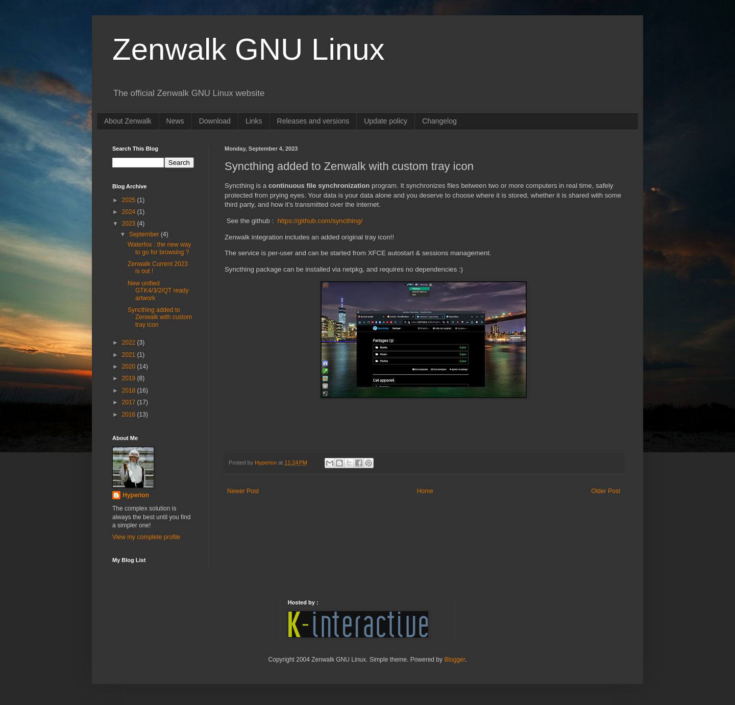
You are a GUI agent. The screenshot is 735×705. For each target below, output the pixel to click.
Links (254, 121)
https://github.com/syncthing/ (319, 221)
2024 (129, 211)
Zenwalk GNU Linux (248, 49)
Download (215, 121)
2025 (129, 200)
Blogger (454, 659)
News (175, 121)
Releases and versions (313, 121)
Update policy (385, 121)
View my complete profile (146, 537)
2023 (129, 223)
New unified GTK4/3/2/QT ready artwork (158, 291)
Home (425, 491)
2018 (129, 390)
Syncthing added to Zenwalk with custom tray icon (160, 317)
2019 (129, 378)
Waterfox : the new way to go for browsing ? (159, 248)
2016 (129, 414)
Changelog (439, 121)
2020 (129, 366)
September (145, 234)
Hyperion (135, 495)
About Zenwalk (128, 121)
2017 (129, 402)
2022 (129, 342)
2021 (129, 354)
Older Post (605, 491)
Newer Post (243, 491)
